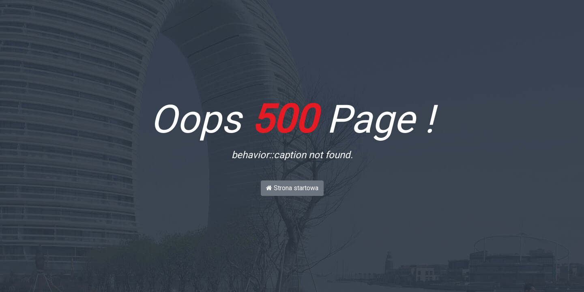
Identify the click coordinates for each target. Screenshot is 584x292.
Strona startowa (292, 188)
